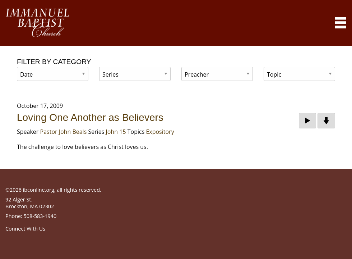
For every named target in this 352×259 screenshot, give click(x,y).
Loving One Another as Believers (90, 117)
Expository (160, 132)
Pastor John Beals (63, 132)
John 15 (116, 132)
